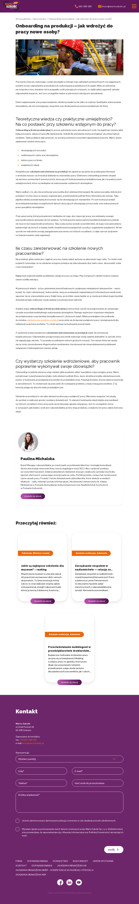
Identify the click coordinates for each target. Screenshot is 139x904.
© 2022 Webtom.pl (68, 893)
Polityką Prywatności (99, 832)
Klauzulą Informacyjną (73, 832)
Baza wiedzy (39, 18)
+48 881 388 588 (28, 739)
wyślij (114, 849)
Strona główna (23, 18)
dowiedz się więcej (32, 496)
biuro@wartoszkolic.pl (33, 743)
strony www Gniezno (84, 893)
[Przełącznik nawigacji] (134, 6)
